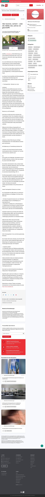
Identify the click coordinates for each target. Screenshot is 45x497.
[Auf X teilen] (8, 295)
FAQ (31, 467)
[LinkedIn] (17, 484)
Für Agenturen (18, 458)
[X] (20, 484)
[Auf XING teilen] (11, 295)
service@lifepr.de (6, 461)
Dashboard (32, 458)
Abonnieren (7, 336)
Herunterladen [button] (31, 89)
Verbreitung (32, 459)
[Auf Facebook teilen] (6, 295)
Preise (31, 464)
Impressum (18, 480)
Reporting (32, 461)
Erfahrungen (18, 461)
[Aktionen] (23, 15)
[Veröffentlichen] (42, 446)
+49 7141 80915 (33, 78)
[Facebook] (16, 484)
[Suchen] (31, 5)
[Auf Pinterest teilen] (16, 295)
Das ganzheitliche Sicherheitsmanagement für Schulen (12, 428)
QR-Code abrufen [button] (32, 87)
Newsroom (32, 456)
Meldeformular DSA (19, 477)
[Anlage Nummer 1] (12, 48)
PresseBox (18, 482)
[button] (13, 43)
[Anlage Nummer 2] (14, 48)
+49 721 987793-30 (6, 458)
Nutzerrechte (18, 479)
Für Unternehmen (19, 456)
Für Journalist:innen (19, 459)
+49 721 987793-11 (6, 459)
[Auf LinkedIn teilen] (14, 295)
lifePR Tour (5, 1)
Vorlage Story (3, 474)
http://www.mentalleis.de (7, 286)
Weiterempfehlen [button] (32, 90)
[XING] (21, 484)
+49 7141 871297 (32, 27)
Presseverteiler (4, 473)
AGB (17, 473)
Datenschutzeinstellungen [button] (20, 476)
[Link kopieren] (3, 295)
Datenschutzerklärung (20, 474)
